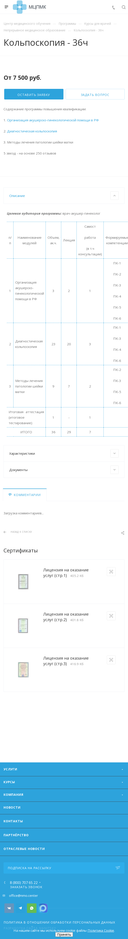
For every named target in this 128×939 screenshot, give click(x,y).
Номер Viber (43, 925)
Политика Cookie (101, 930)
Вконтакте (9, 925)
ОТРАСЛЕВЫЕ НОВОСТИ (24, 866)
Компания (13, 812)
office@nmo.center (23, 913)
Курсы (9, 799)
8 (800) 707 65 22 (24, 900)
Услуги (10, 786)
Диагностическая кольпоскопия (32, 197)
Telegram (20, 925)
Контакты (13, 838)
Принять (64, 934)
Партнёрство (16, 852)
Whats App (31, 925)
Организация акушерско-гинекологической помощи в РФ (53, 186)
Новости (12, 825)
